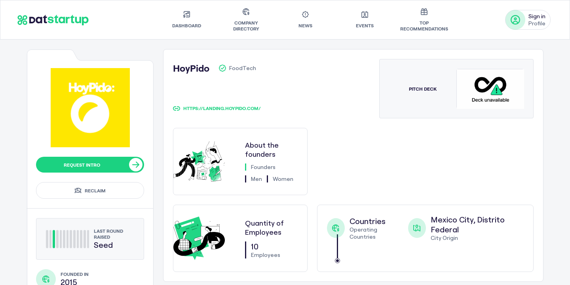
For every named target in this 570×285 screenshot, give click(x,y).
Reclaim (90, 190)
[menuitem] (186, 19)
